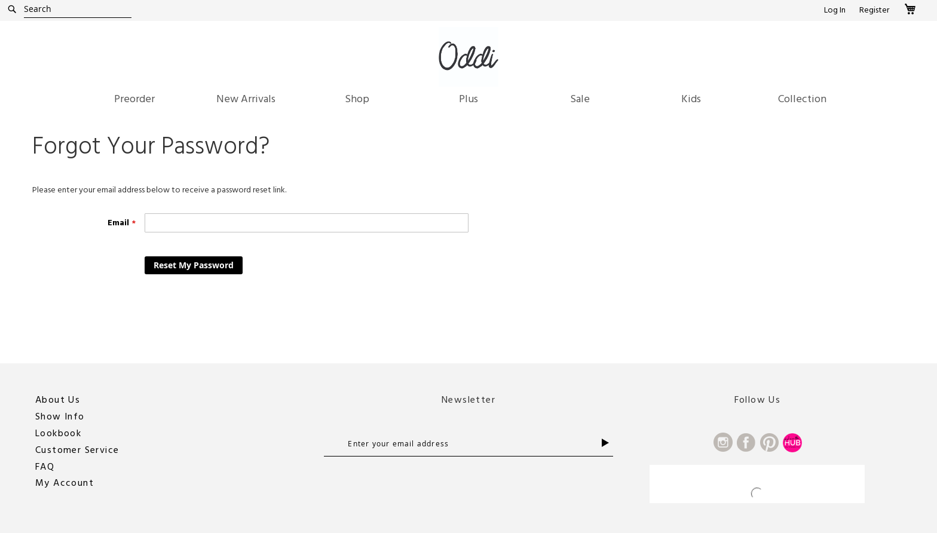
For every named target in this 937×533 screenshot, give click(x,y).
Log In (835, 10)
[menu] (468, 102)
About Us (57, 399)
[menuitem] (134, 99)
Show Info (60, 416)
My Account (64, 482)
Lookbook (58, 433)
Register (874, 10)
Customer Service (77, 450)
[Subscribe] (607, 443)
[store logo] (468, 57)
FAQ (44, 466)
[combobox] (77, 9)
